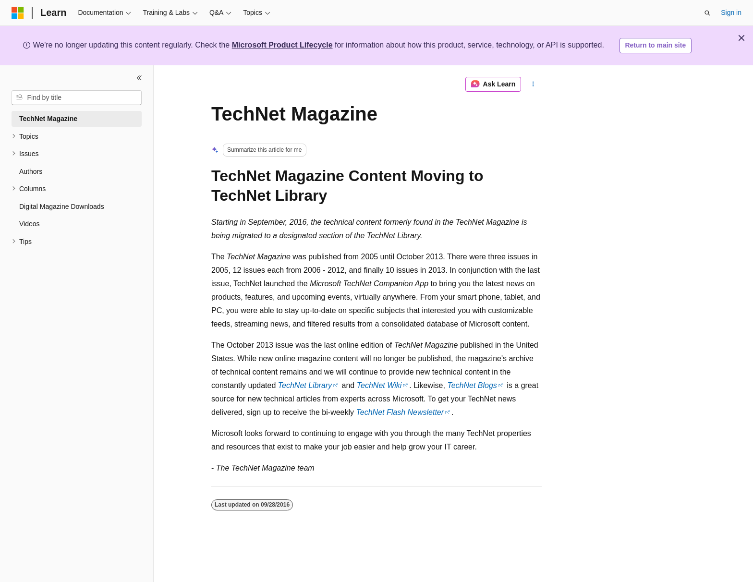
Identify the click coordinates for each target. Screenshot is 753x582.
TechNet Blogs (472, 385)
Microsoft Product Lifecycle (282, 45)
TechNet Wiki (379, 385)
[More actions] (533, 84)
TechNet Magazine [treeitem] (48, 118)
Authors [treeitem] (30, 171)
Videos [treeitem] (29, 224)
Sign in (731, 12)
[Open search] (707, 13)
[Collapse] (139, 77)
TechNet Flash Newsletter (400, 412)
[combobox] (77, 98)
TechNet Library (305, 385)
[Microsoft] (18, 13)
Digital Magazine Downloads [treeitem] (61, 206)
